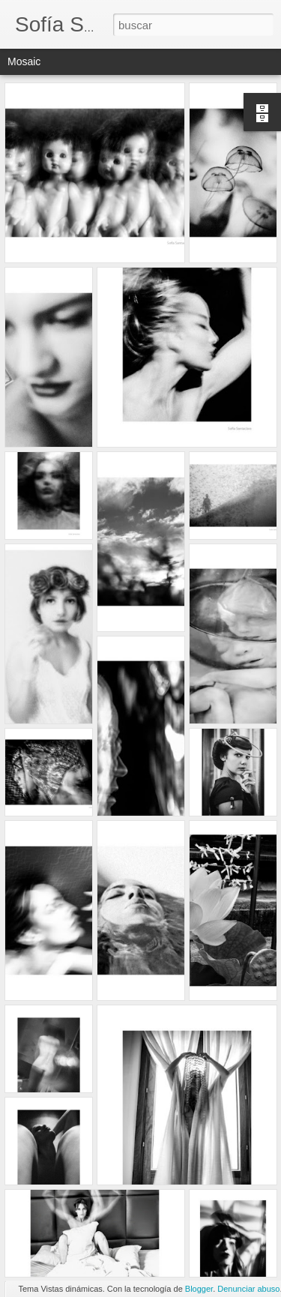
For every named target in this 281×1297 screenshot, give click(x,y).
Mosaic (23, 61)
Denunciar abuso (248, 1288)
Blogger (199, 1288)
